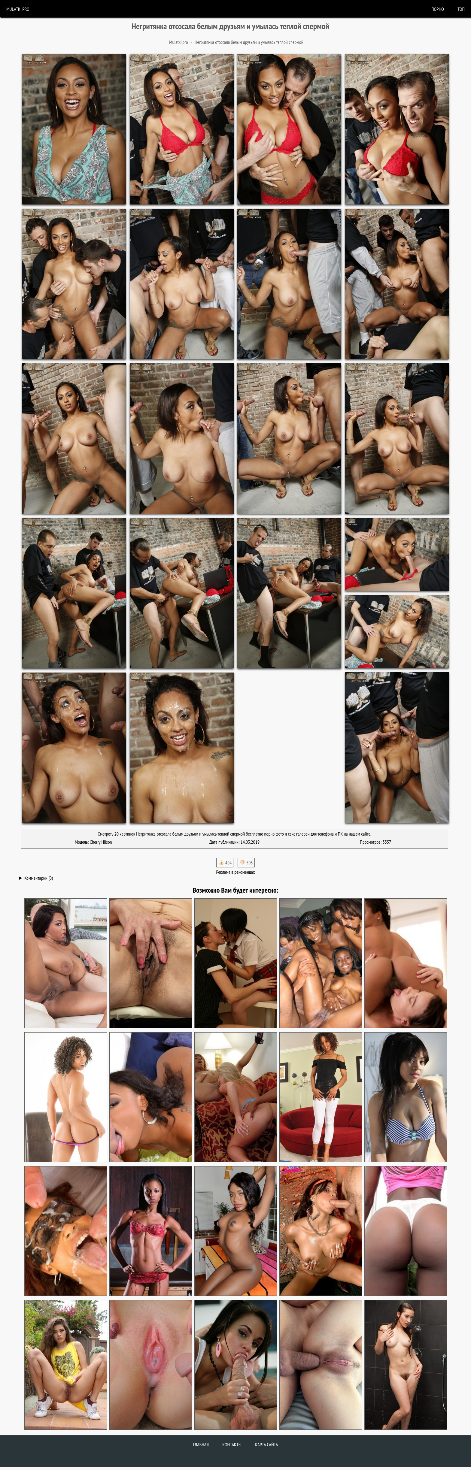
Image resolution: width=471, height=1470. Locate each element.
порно (437, 9)
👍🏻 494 (225, 863)
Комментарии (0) (38, 878)
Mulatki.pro (17, 9)
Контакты (232, 1444)
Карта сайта (266, 1444)
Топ (461, 9)
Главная (201, 1444)
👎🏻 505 (246, 863)
